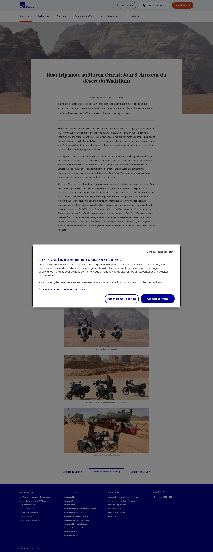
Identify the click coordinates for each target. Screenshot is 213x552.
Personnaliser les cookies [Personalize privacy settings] (122, 298)
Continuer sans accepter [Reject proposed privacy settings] (160, 251)
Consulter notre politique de (65, 289)
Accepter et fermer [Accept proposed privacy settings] (157, 298)
